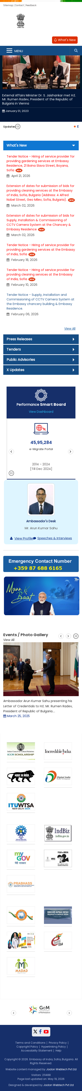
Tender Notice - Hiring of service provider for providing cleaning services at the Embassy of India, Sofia (41, 274)
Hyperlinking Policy (53, 1046)
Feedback (31, 5)
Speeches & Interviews (54, 538)
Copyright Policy (27, 1046)
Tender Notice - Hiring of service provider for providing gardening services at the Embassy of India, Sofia (41, 249)
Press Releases (19, 339)
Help (58, 1050)
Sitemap (8, 5)
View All (69, 328)
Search (76, 50)
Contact (19, 5)
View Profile (23, 538)
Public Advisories (21, 359)
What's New (65, 40)
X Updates (15, 369)
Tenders (14, 349)
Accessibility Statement (36, 1050)
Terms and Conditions (30, 1043)
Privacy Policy (58, 1043)
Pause (18, 126)
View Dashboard (41, 411)
